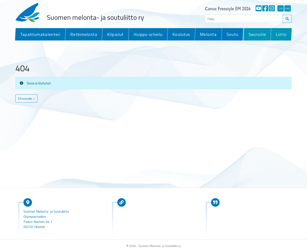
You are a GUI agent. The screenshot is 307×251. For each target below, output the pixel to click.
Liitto (281, 34)
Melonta (207, 34)
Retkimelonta (83, 34)
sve (281, 8)
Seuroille (257, 34)
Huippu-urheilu (147, 34)
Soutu (230, 34)
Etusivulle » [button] (26, 97)
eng (287, 8)
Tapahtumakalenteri (40, 34)
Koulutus (180, 34)
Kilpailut (114, 34)
